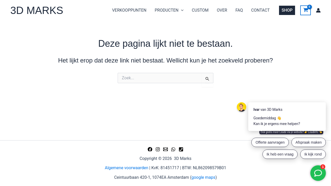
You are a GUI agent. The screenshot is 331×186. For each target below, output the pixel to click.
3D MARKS (36, 10)
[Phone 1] (181, 149)
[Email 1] (165, 149)
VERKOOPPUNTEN (129, 10)
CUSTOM (200, 10)
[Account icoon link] (318, 10)
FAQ (239, 10)
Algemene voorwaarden (126, 167)
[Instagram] (157, 149)
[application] (181, 10)
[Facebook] (150, 149)
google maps (203, 177)
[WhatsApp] (173, 149)
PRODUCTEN (169, 10)
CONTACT (260, 10)
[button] (287, 10)
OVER (222, 10)
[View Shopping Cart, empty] (305, 10)
